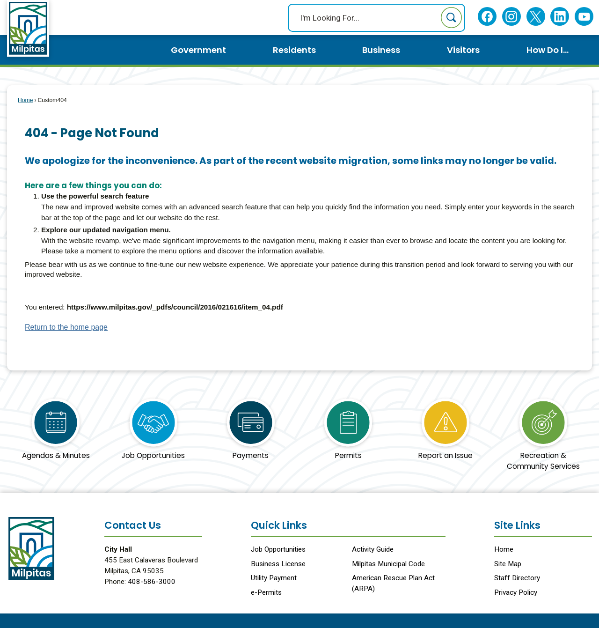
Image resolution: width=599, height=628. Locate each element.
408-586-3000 (151, 581)
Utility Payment (274, 578)
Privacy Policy (515, 592)
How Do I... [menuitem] (547, 50)
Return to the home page (66, 327)
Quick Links (279, 525)
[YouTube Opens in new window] (584, 16)
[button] (451, 17)
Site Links (517, 525)
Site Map (507, 564)
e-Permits (266, 592)
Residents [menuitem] (294, 50)
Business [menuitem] (381, 50)
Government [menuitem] (198, 50)
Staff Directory (517, 578)
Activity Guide (373, 549)
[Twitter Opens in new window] (535, 16)
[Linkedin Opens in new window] (560, 16)
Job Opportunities (278, 549)
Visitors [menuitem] (463, 50)
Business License (278, 564)
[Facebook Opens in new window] (487, 16)
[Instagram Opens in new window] (511, 16)
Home (25, 100)
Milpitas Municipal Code (388, 564)
